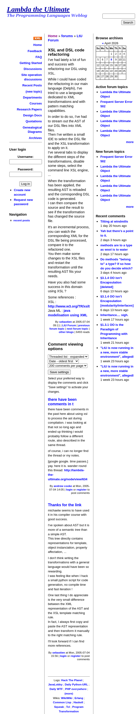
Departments (32, 97)
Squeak (59, 706)
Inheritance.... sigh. (114, 315)
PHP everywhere (75, 689)
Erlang (79, 698)
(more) (69, 693)
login (69, 489)
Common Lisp (62, 702)
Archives (35, 138)
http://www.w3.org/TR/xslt (69, 306)
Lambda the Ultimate (38, 9)
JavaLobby (55, 684)
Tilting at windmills (114, 221)
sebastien (65, 321)
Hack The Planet (71, 680)
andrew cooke (63, 486)
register (81, 489)
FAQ (38, 57)
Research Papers (29, 109)
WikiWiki (66, 698)
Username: (26, 157)
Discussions (33, 69)
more (130, 142)
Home (37, 45)
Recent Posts (32, 85)
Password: (26, 169)
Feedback (35, 51)
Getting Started (31, 63)
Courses (36, 103)
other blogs (66, 332)
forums (67, 36)
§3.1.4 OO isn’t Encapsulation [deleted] (111, 282)
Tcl (68, 706)
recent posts (21, 220)
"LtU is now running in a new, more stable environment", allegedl (116, 352)
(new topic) (33, 91)
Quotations (33, 121)
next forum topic (77, 328)
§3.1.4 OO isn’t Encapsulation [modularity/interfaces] (117, 301)
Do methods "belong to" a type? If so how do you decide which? (116, 264)
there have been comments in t (62, 401)
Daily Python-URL (76, 684)
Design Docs (32, 115)
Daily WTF (56, 689)
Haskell (78, 702)
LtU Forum (69, 325)
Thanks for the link (64, 505)
